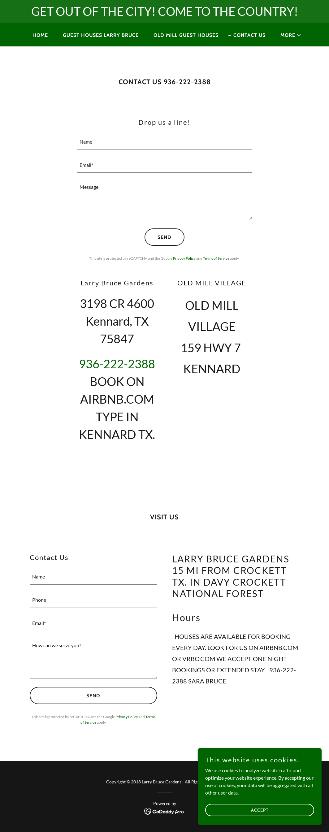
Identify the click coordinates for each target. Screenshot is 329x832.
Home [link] (40, 35)
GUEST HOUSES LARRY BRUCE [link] (101, 35)
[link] (164, 811)
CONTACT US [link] (249, 35)
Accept (260, 822)
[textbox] (164, 142)
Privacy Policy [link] (184, 258)
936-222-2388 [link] (117, 364)
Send (164, 237)
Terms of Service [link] (216, 258)
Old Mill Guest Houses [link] (186, 35)
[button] (288, 35)
